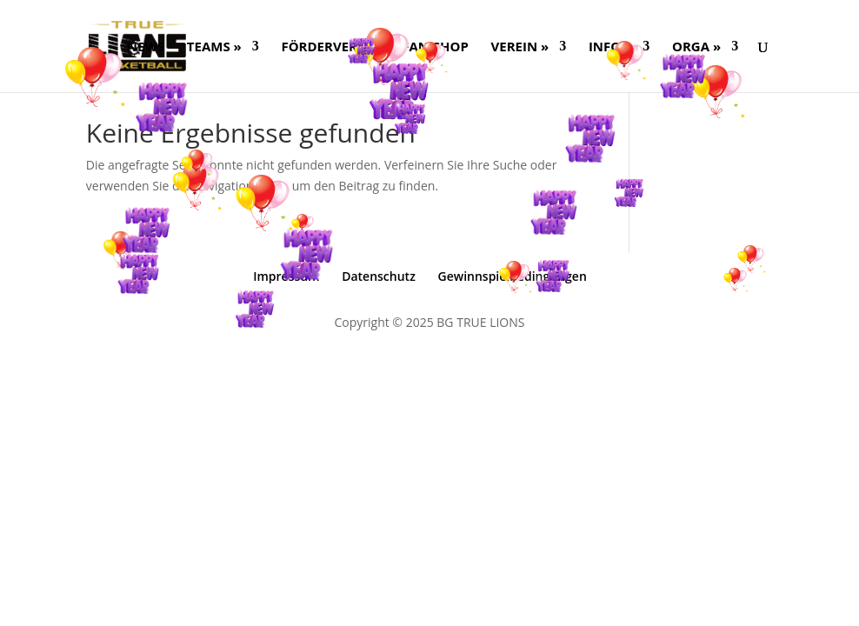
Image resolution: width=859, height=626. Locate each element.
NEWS (145, 47)
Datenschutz (379, 276)
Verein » (520, 47)
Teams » (214, 47)
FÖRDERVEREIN (330, 47)
